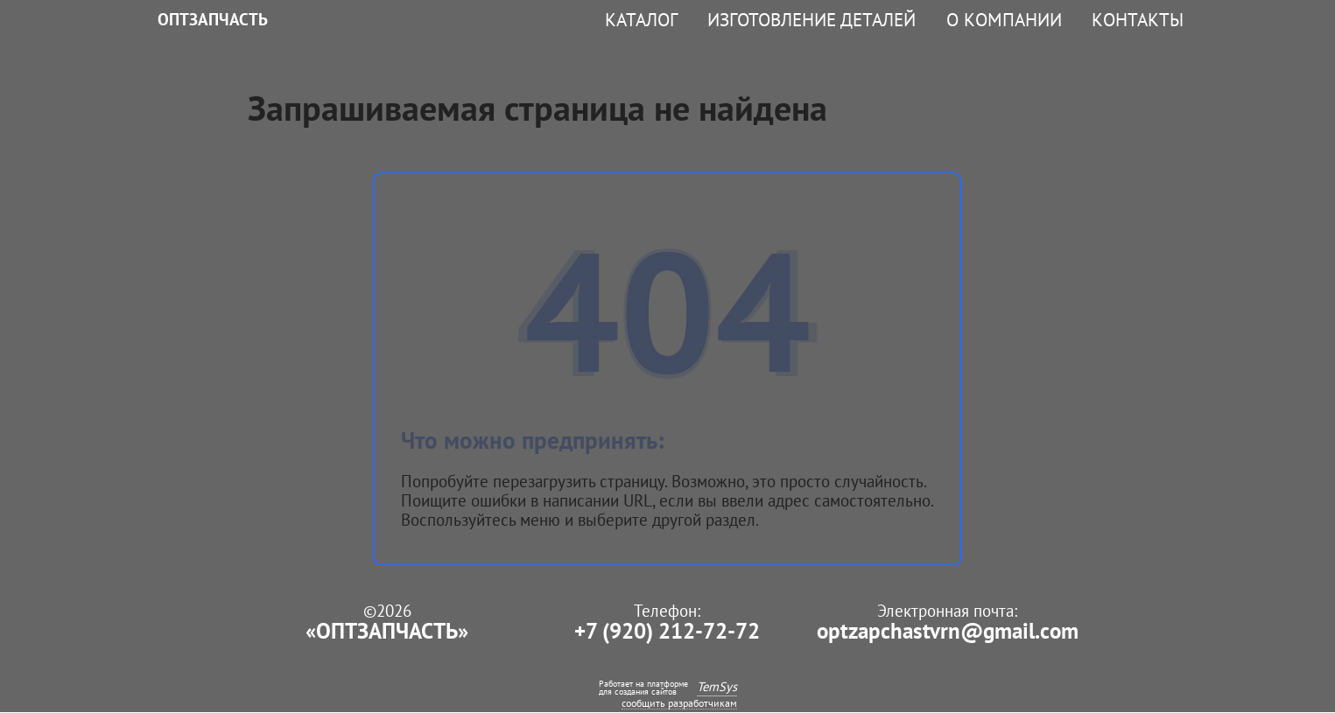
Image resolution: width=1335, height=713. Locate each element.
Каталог (641, 19)
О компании (1004, 19)
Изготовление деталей (811, 19)
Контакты (1138, 19)
